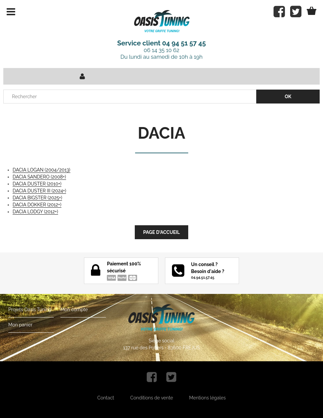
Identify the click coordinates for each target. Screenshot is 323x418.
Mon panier (20, 324)
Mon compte (74, 309)
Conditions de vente (151, 397)
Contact (105, 397)
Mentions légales (207, 397)
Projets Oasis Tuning (29, 309)
